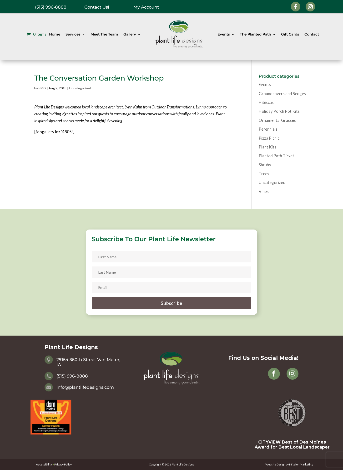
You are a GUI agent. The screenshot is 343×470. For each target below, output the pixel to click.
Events (223, 34)
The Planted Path (255, 34)
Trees (264, 173)
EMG (42, 88)
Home (54, 34)
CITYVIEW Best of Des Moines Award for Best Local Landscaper (292, 444)
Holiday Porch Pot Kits (279, 111)
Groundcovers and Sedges (282, 93)
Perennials (268, 129)
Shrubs (265, 164)
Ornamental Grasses (277, 120)
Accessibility (44, 464)
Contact (311, 34)
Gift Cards (290, 34)
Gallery (129, 34)
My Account (146, 7)
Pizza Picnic (269, 138)
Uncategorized (80, 88)
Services (73, 34)
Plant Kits (267, 146)
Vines (264, 191)
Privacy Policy (63, 464)
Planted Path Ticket (276, 155)
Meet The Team (104, 34)
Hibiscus (266, 102)
